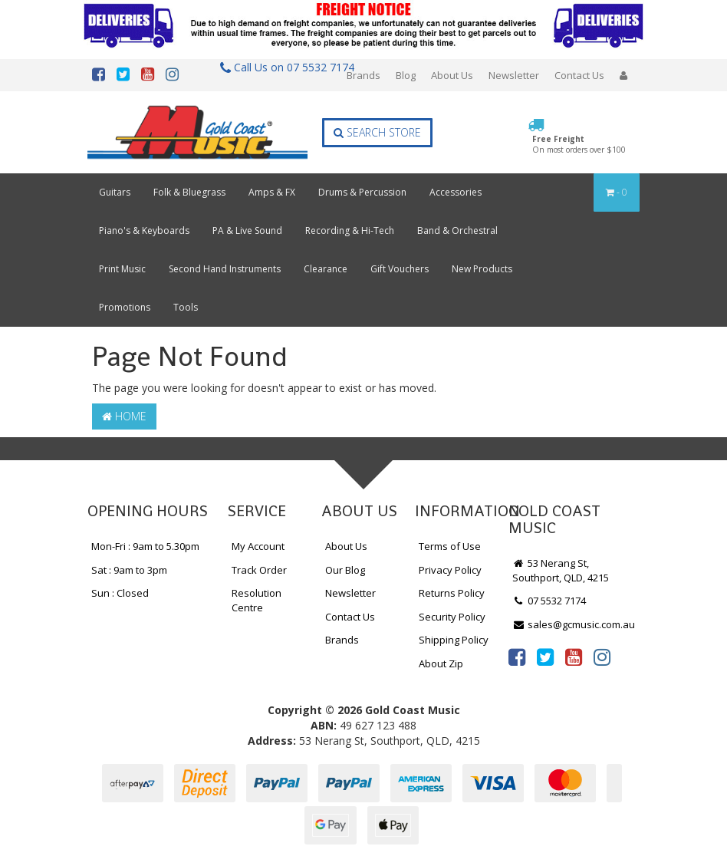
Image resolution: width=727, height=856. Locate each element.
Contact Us (579, 75)
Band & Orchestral (457, 230)
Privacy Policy (450, 570)
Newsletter (514, 75)
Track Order (259, 570)
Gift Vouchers (399, 268)
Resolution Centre (256, 600)
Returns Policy (452, 593)
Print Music (122, 268)
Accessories (455, 192)
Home (124, 416)
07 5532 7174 (549, 600)
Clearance (325, 268)
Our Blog (345, 570)
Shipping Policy (454, 640)
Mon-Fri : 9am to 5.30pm (145, 546)
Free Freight (579, 144)
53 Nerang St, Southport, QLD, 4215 (560, 570)
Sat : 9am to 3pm (129, 570)
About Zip (441, 663)
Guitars (114, 192)
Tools (185, 307)
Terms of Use (450, 546)
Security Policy (452, 617)
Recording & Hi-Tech (349, 230)
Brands (363, 75)
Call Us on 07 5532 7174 (280, 67)
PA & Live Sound (247, 230)
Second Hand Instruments (225, 268)
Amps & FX (271, 192)
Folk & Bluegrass (189, 192)
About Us (452, 75)
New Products (482, 268)
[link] (516, 656)
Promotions (124, 307)
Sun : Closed (120, 593)
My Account (258, 546)
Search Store (377, 132)
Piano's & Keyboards (144, 230)
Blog (406, 75)
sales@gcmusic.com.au (573, 624)
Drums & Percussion (362, 192)
